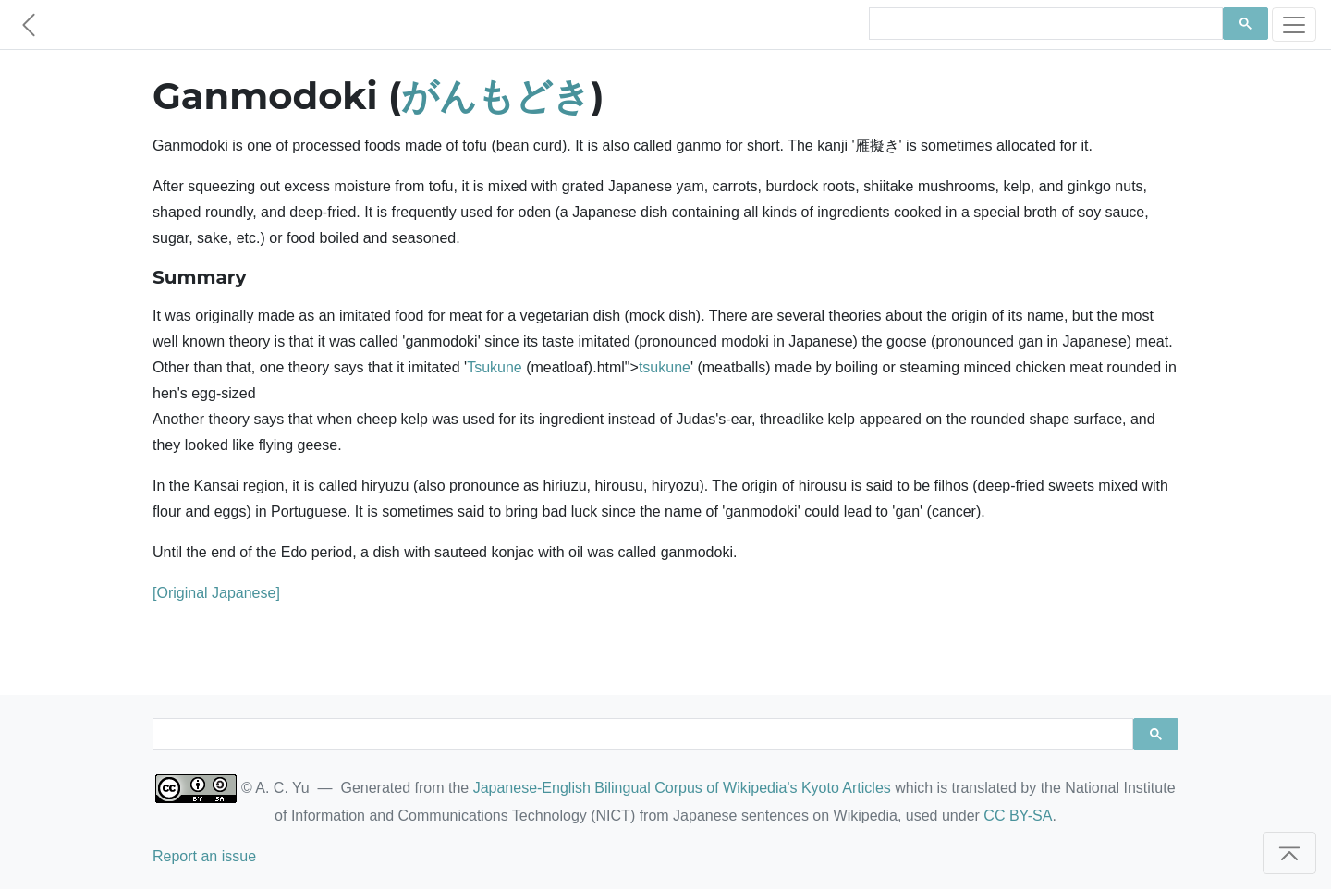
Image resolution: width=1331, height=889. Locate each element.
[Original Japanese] (216, 593)
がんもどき (496, 95)
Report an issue (204, 856)
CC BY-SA (1017, 815)
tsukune (664, 367)
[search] (1044, 24)
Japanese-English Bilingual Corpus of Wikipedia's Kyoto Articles (682, 788)
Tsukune (494, 367)
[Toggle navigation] (1294, 24)
